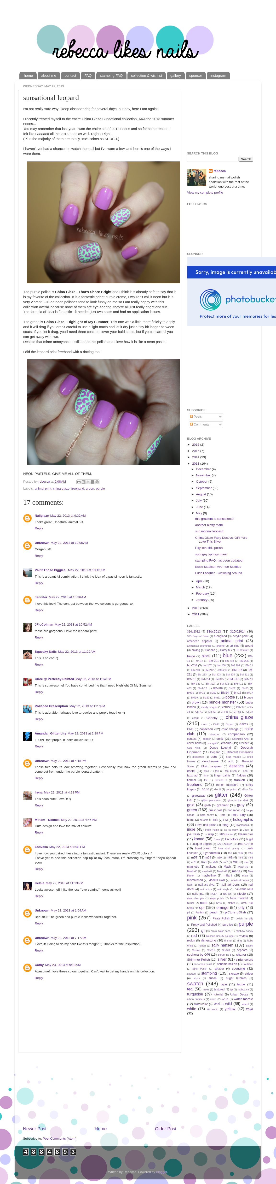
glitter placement (211, 800)
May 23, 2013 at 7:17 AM (68, 938)
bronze (248, 697)
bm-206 (192, 665)
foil (205, 780)
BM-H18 (218, 688)
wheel (245, 1004)
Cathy (39, 965)
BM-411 (238, 683)
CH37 (250, 711)
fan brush (231, 771)
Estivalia (41, 847)
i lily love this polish (209, 548)
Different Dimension (240, 752)
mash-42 (207, 871)
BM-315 (219, 679)
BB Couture (242, 650)
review (243, 936)
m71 (204, 862)
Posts (196, 416)
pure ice (228, 924)
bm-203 (229, 660)
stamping (209, 973)
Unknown (42, 543)
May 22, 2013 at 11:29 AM (77, 651)
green (90, 488)
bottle (230, 697)
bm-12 (199, 660)
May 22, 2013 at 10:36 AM (67, 597)
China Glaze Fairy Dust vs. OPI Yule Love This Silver (221, 539)
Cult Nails (194, 747)
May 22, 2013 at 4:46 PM (79, 820)
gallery (175, 75)
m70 (193, 862)
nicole (241, 893)
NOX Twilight (239, 898)
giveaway (198, 795)
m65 (250, 857)
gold (191, 805)
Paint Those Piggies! (51, 570)
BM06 (190, 692)
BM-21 (249, 665)
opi (201, 907)
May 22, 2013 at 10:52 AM (73, 624)
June (200, 507)
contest (191, 738)
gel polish (231, 789)
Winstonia (212, 1009)
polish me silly (244, 918)
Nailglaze (42, 515)
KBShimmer (226, 834)
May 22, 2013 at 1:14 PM (93, 679)
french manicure (227, 785)
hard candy (207, 814)
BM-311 (244, 674)
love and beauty (228, 848)
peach (213, 912)
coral (219, 738)
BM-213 (223, 670)
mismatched (195, 880)
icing (225, 825)
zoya (249, 1009)
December (204, 469)
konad (199, 839)
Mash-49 (222, 871)
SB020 (226, 950)
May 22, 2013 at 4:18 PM (68, 761)
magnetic (193, 866)
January (202, 600)
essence (236, 766)
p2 (188, 912)
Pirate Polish (221, 918)
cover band (194, 743)
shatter (241, 954)
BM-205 (244, 660)
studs (197, 978)
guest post (215, 810)
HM (225, 820)
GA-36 (205, 789)
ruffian (202, 945)
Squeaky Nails (46, 651)
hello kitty (238, 815)
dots (214, 756)
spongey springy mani (211, 554)
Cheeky (212, 718)
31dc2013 (214, 631)
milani (228, 875)
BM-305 (230, 674)
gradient (223, 805)
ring (239, 940)
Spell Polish (199, 968)
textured (219, 989)
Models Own (216, 880)
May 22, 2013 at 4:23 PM (62, 792)
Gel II (217, 789)
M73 (215, 862)
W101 (225, 999)
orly (241, 907)
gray (241, 805)
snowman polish (203, 964)
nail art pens (230, 884)
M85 (236, 862)
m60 (219, 857)
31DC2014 (238, 631)
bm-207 (207, 665)
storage (234, 973)
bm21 (217, 697)
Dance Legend (220, 747)
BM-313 (191, 679)
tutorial (218, 994)
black (206, 656)
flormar (191, 780)
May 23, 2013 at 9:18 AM (63, 965)
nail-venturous (244, 889)
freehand (77, 488)
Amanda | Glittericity (50, 733)
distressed (198, 756)
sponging (238, 968)
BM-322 (210, 683)
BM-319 (248, 679)
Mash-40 (192, 871)
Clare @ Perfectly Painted (54, 679)
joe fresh (193, 834)
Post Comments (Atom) (59, 1138)
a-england (220, 636)
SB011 (211, 950)
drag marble (233, 756)
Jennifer (41, 597)
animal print (42, 488)
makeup (211, 866)
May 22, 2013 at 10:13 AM (86, 570)
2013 (196, 463)
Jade (246, 829)
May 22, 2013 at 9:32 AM (68, 515)
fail (217, 771)
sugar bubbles (236, 978)
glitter (221, 795)
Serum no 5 (224, 954)
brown (196, 702)
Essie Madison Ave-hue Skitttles (218, 566)
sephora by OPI (198, 954)
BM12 (213, 692)
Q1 (203, 931)
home (28, 75)
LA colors (231, 839)
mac (246, 862)
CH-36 (240, 707)
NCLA (213, 893)
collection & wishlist (146, 75)
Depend (215, 752)
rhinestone (208, 940)
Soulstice (247, 964)
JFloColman (44, 624)
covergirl (212, 743)
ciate (204, 724)
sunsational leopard (209, 531)
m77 (225, 862)
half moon (234, 810)
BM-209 (235, 665)
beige (191, 656)
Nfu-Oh (227, 893)
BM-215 (237, 670)
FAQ (88, 75)
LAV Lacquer (224, 843)
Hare (222, 814)
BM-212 (209, 670)
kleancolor (245, 834)
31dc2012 (193, 631)
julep (211, 834)
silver (222, 959)
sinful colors (244, 959)
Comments (199, 424)
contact (70, 75)
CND (190, 729)
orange (222, 907)
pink (192, 918)
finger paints (222, 775)
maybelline (209, 875)
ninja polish (217, 898)
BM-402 (224, 683)
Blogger (161, 1172)
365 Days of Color (198, 636)
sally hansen (222, 945)
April (199, 581)
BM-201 (214, 661)
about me (48, 75)
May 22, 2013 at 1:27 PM (87, 706)
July (199, 500)
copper (207, 738)
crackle (226, 743)
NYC (219, 902)
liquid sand (203, 848)
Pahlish (200, 912)
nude (203, 903)
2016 (196, 444)
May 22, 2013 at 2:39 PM (85, 733)
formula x (221, 780)
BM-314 (205, 679)
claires (243, 724)
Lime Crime (244, 844)
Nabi (189, 884)
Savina (196, 950)
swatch (195, 984)
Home (101, 1128)
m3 (230, 853)
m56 (250, 853)
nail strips (206, 889)
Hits (215, 820)
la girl (249, 839)
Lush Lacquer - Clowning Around (218, 573)
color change (229, 729)
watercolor (201, 1004)
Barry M (225, 650)
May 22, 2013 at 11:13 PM (64, 883)
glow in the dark (238, 800)
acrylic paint (240, 636)
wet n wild (223, 1003)
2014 (196, 457)
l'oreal (216, 839)
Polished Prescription (51, 706)
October (202, 481)
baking (195, 650)
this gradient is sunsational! (214, 519)
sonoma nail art (227, 964)
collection (206, 729)
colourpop (214, 734)
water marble (243, 999)
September (204, 488)
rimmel (228, 940)
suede (213, 978)
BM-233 (202, 674)
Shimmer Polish (198, 959)
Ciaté (216, 724)
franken (239, 780)
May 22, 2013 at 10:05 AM (69, 543)
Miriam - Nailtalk (47, 820)
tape (224, 984)
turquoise (195, 994)
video (213, 999)
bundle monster (222, 702)
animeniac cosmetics (199, 645)
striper (249, 973)
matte (236, 871)
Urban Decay (239, 994)
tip (231, 989)
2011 (196, 614)
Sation (249, 945)
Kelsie (39, 883)
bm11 (202, 692)
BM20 (206, 697)
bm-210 (195, 670)
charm (195, 717)
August (201, 494)
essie (191, 771)
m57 (194, 857)
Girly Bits (247, 789)
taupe (241, 984)
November (204, 475)
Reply (39, 528)
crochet (244, 743)
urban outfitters (196, 999)
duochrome (210, 761)
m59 (208, 857)
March (201, 587)
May (199, 513)
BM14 (225, 692)
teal (190, 989)
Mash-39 (243, 866)
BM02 (232, 688)
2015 (196, 451)
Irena (38, 792)
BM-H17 (202, 688)
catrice (226, 707)
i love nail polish (205, 825)
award (249, 645)
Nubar (190, 902)
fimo (206, 775)
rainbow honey (244, 930)
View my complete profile (205, 192)
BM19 (194, 697)
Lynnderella (211, 853)
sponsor (195, 75)
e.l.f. (231, 761)
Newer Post (34, 1128)
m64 (240, 857)
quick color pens (220, 930)
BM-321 (195, 683)
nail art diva (206, 884)
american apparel (199, 641)
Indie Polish (212, 829)
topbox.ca (243, 989)
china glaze (61, 488)
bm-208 (221, 665)
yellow (230, 1008)
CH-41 (199, 711)
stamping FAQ (111, 75)
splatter (219, 968)
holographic (243, 819)
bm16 (237, 692)
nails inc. (198, 893)
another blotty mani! (209, 525)
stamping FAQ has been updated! (219, 560)
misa (245, 875)
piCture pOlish (235, 912)
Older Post (165, 1128)
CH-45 (224, 711)
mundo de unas (239, 880)
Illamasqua (242, 824)
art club (234, 645)
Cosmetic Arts (240, 738)
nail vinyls (223, 889)
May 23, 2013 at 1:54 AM (68, 910)
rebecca (219, 171)
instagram (218, 75)
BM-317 (234, 679)
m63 (229, 857)
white (191, 1008)
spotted (191, 973)
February (203, 593)
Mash (227, 866)
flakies (241, 775)
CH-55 (237, 711)
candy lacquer (209, 707)
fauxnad (192, 775)
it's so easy (231, 829)
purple (100, 488)
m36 (240, 853)
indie (191, 829)
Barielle (210, 650)
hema (190, 820)
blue (228, 655)
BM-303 (216, 674)
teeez (206, 989)
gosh (207, 805)
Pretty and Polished (204, 924)
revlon (191, 940)
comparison (236, 734)
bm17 (250, 692)
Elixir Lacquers (211, 766)
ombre (231, 902)
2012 (196, 608)
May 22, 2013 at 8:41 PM (67, 847)
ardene (221, 645)
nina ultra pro (195, 898)
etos (206, 771)
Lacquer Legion (201, 844)
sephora (242, 950)
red (194, 935)
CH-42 (212, 711)
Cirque (229, 724)
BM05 (245, 688)
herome (204, 819)
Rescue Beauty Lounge (220, 936)
